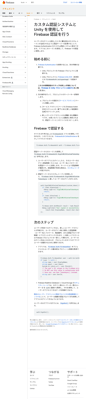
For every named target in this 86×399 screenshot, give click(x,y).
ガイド (32, 375)
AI (19, 13)
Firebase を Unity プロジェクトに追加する (57, 88)
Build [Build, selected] (28, 13)
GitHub (32, 388)
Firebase (36, 19)
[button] (12, 16)
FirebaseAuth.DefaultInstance (66, 136)
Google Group (72, 384)
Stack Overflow (72, 380)
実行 (32, 2)
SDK (65, 77)
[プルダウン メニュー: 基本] (14, 13)
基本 (10, 13)
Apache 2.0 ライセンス (69, 322)
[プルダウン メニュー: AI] (22, 13)
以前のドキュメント (73, 393)
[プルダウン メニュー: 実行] (42, 13)
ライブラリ (33, 385)
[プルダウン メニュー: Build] (26, 2)
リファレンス (50, 13)
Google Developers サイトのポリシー (57, 324)
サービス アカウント (67, 101)
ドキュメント (8, 9)
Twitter (51, 382)
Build (22, 2)
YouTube (51, 385)
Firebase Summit (54, 379)
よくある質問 (71, 390)
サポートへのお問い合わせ (75, 376)
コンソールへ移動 (76, 2)
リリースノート (72, 387)
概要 (3, 13)
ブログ (65, 2)
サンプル (61, 13)
